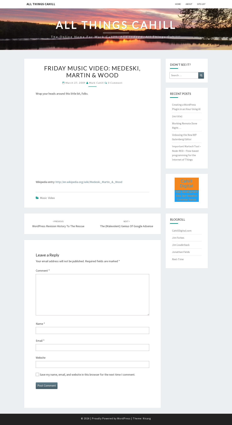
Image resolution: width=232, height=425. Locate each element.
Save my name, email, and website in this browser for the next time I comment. (87, 374)
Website (40, 357)
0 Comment (115, 82)
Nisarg (147, 418)
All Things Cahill (41, 4)
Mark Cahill (96, 82)
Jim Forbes (178, 237)
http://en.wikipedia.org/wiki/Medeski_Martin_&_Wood (89, 182)
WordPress (123, 418)
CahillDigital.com (181, 230)
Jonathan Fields (181, 252)
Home (178, 4)
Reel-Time (178, 259)
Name (40, 324)
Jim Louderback (180, 244)
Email (40, 340)
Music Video (47, 198)
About (189, 4)
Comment (43, 270)
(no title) (177, 116)
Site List (201, 4)
